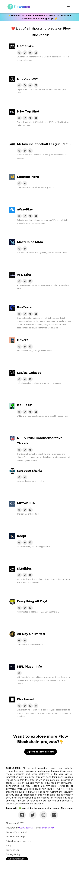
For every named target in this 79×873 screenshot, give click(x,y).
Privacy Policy (13, 854)
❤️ (13, 28)
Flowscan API (47, 827)
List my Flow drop (15, 836)
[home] (18, 6)
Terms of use (12, 850)
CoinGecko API (27, 827)
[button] (68, 6)
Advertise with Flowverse (19, 841)
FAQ (8, 845)
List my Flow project (16, 832)
